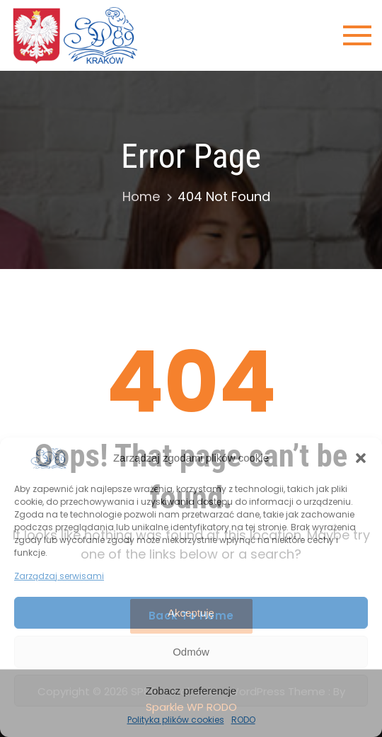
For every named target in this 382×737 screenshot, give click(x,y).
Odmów (191, 652)
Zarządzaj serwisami (59, 576)
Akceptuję (191, 613)
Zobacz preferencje (191, 691)
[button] (361, 458)
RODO (243, 720)
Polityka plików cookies (175, 720)
